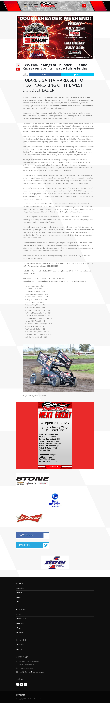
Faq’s (19, 628)
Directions (20, 623)
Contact (19, 649)
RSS (25, 684)
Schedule (20, 588)
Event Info (53, 467)
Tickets (19, 614)
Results (19, 593)
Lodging (20, 632)
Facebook (17, 684)
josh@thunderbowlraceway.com (34, 672)
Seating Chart (21, 619)
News (19, 597)
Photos (19, 602)
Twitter (21, 684)
